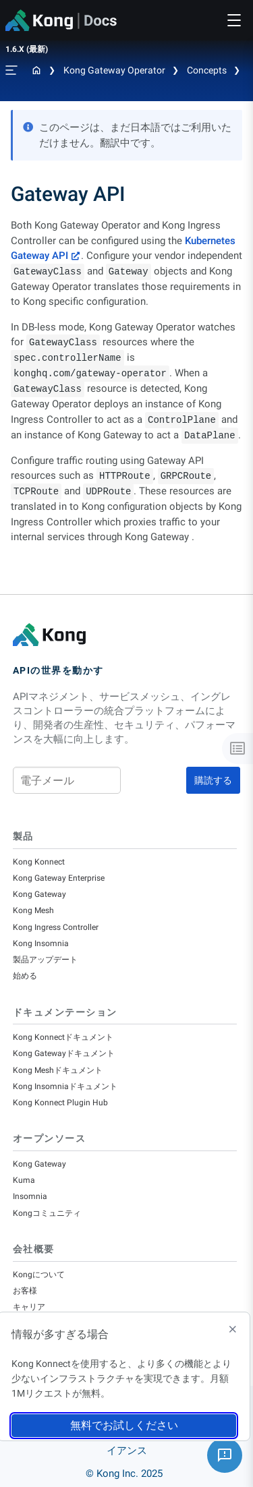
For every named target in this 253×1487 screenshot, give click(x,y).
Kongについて (39, 1274)
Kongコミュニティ (47, 1213)
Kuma (24, 1180)
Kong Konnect (39, 862)
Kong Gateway (39, 894)
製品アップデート (45, 959)
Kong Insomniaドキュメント (65, 1086)
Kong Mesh (33, 910)
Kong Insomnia (41, 943)
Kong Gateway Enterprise (59, 878)
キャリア (29, 1307)
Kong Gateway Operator (114, 70)
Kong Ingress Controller (56, 927)
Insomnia (30, 1196)
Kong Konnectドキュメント (63, 1037)
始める (25, 976)
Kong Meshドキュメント (58, 1070)
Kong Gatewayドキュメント (64, 1053)
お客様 (25, 1290)
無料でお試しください (124, 1425)
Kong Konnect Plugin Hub (60, 1102)
